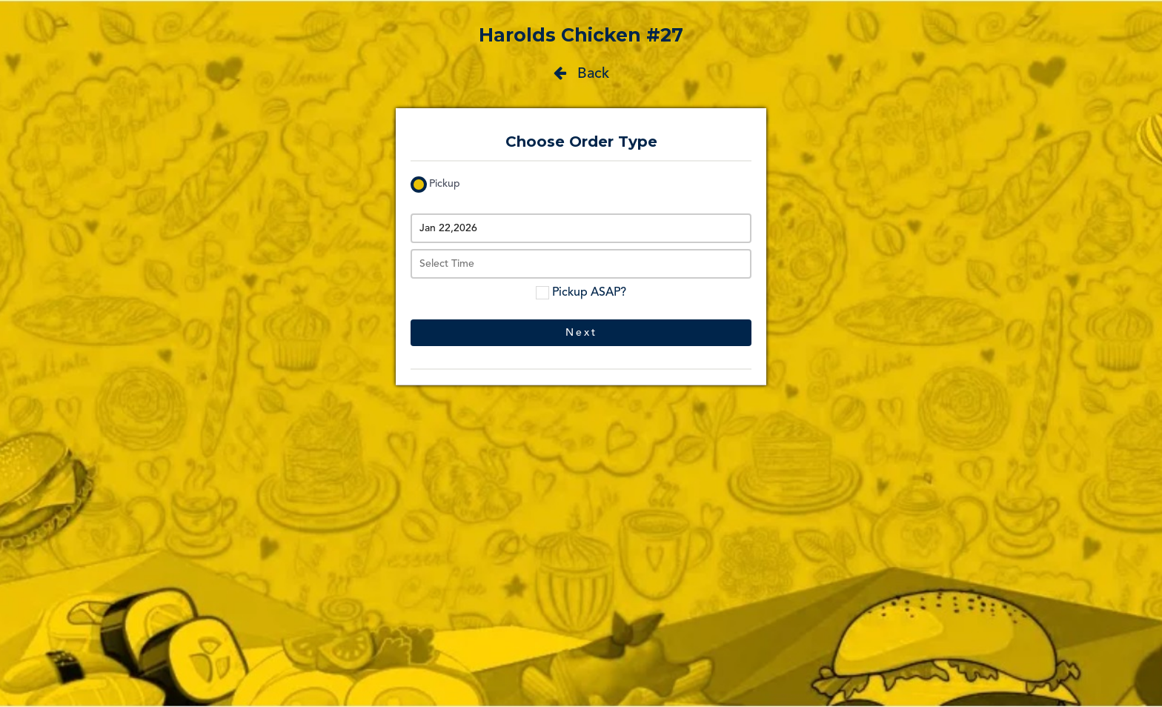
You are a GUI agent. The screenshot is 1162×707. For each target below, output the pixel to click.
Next (581, 333)
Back (581, 73)
